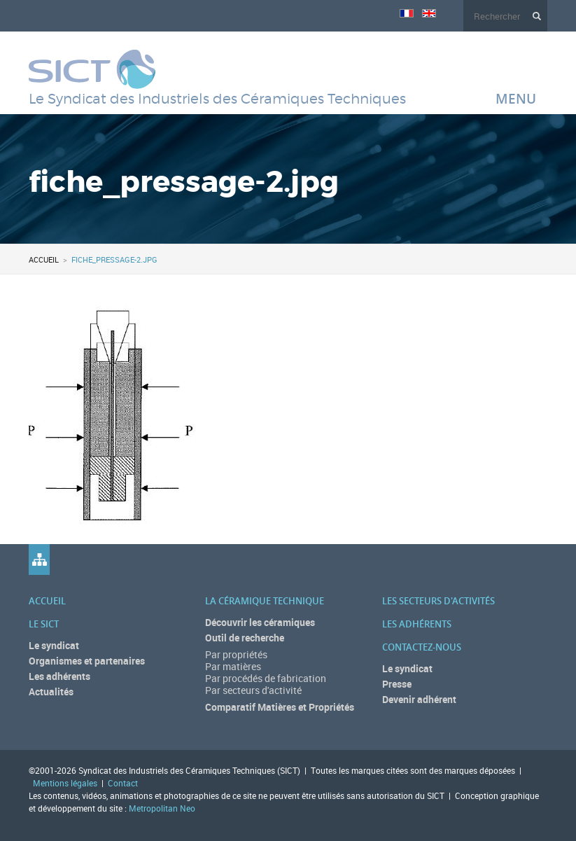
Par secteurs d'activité (253, 690)
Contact (123, 782)
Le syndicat (54, 645)
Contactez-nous (421, 647)
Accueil (44, 259)
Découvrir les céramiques (260, 622)
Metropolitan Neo (162, 808)
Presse (397, 683)
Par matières (233, 666)
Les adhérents (59, 676)
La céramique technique (264, 601)
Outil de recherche (244, 637)
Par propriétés (236, 654)
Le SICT (44, 624)
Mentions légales (65, 782)
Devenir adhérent (419, 699)
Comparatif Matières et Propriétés (279, 707)
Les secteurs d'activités (438, 601)
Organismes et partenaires (87, 660)
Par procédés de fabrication (265, 678)
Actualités (51, 691)
